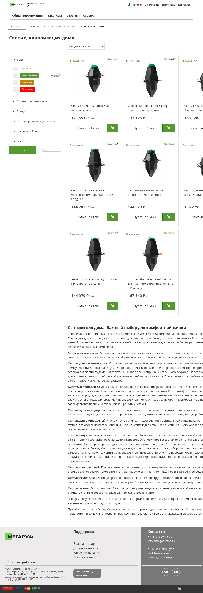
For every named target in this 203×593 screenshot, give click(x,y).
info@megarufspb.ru (36, 3)
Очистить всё (51, 150)
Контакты (184, 5)
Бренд (19, 111)
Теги (18, 59)
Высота (19, 141)
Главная (34, 26)
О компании (152, 5)
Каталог (137, 5)
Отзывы (72, 15)
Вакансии (54, 15)
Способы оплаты (85, 557)
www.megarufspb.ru (57, 572)
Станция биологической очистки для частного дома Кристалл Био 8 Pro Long (151, 283)
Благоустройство (55, 26)
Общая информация (27, 15)
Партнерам (168, 5)
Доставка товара (85, 548)
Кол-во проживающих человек (35, 121)
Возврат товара (84, 544)
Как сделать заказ (86, 553)
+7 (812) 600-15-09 (36, 6)
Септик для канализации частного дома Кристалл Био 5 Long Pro (92, 194)
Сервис (88, 15)
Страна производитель (30, 101)
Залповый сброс (25, 131)
